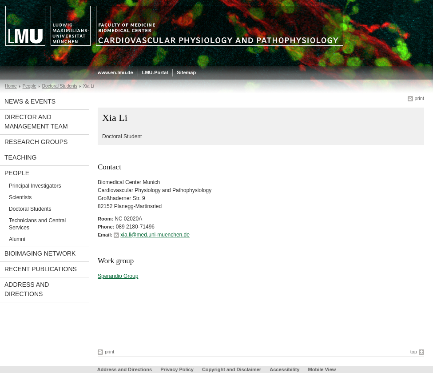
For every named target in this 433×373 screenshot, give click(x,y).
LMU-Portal (155, 72)
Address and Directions (26, 289)
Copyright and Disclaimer (231, 369)
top (413, 351)
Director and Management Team (36, 121)
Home (11, 86)
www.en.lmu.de (115, 72)
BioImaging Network (39, 253)
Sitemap (186, 72)
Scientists (20, 197)
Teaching (20, 157)
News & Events (30, 101)
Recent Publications (40, 269)
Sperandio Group (118, 276)
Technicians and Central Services (37, 224)
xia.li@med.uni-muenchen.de (155, 235)
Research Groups (36, 141)
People (29, 86)
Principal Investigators (35, 186)
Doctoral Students (59, 86)
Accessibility (285, 369)
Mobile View (322, 369)
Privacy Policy (177, 369)
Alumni (17, 239)
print (419, 98)
